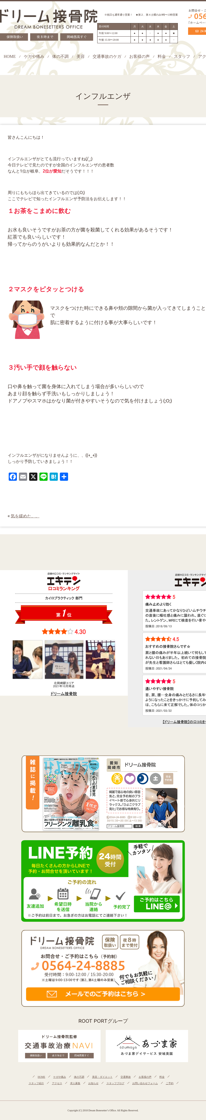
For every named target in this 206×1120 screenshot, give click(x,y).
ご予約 (170, 1083)
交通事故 (126, 1076)
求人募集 (75, 1083)
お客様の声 (139, 56)
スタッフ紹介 (36, 1083)
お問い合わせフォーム (145, 1083)
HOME (10, 56)
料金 (162, 56)
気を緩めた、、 (25, 516)
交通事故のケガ (107, 56)
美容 (81, 56)
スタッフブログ (115, 1083)
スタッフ (182, 56)
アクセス (57, 1083)
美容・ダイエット (102, 1076)
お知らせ (93, 1083)
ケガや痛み (34, 56)
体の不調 (60, 56)
